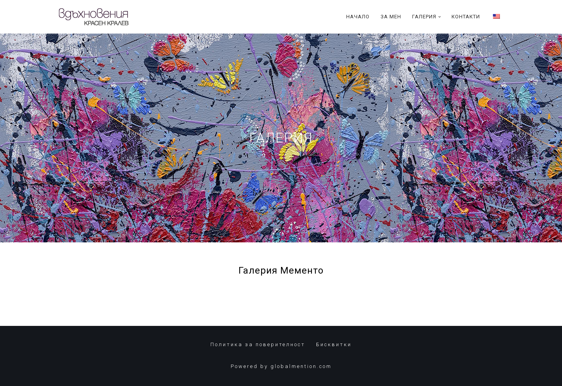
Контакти (466, 17)
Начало (358, 17)
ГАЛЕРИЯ (281, 138)
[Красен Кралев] (94, 17)
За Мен (391, 17)
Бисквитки (334, 344)
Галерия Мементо (281, 270)
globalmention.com (301, 366)
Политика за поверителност (257, 344)
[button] (439, 17)
